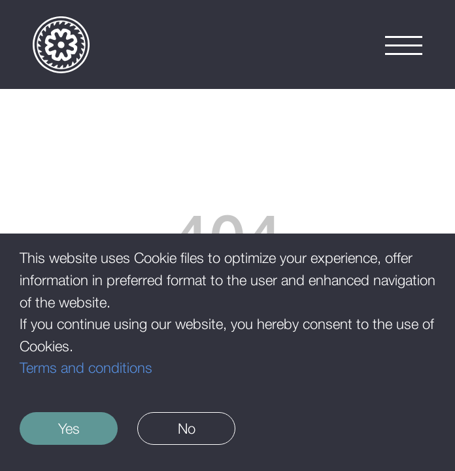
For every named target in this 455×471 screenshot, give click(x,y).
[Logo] (61, 44)
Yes (69, 428)
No (186, 428)
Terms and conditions (86, 367)
